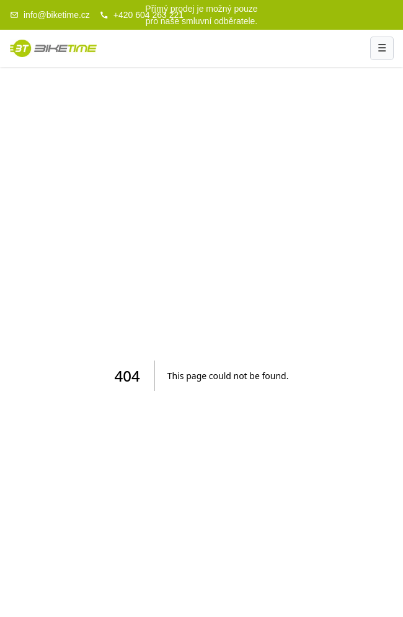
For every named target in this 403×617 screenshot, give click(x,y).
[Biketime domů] (53, 48)
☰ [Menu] (382, 48)
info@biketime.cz (50, 15)
